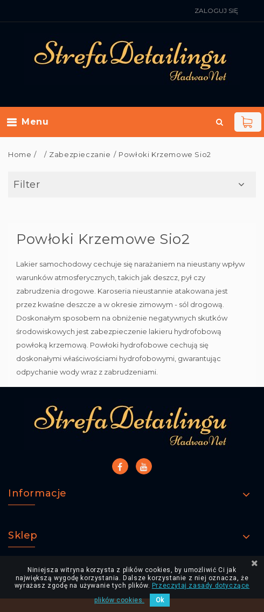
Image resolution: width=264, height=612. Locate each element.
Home (19, 154)
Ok (160, 600)
